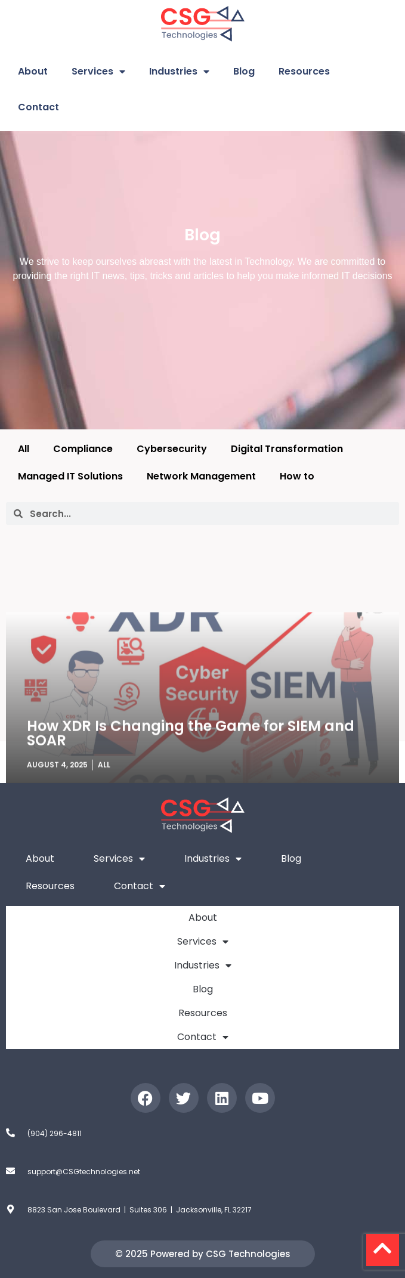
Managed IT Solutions (70, 476)
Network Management (201, 476)
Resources (304, 71)
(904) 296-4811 (54, 1133)
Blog (244, 71)
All (23, 449)
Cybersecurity (172, 449)
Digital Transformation (287, 449)
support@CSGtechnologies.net (83, 1171)
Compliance (83, 449)
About (33, 71)
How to (297, 476)
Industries (179, 71)
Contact (38, 107)
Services (98, 71)
